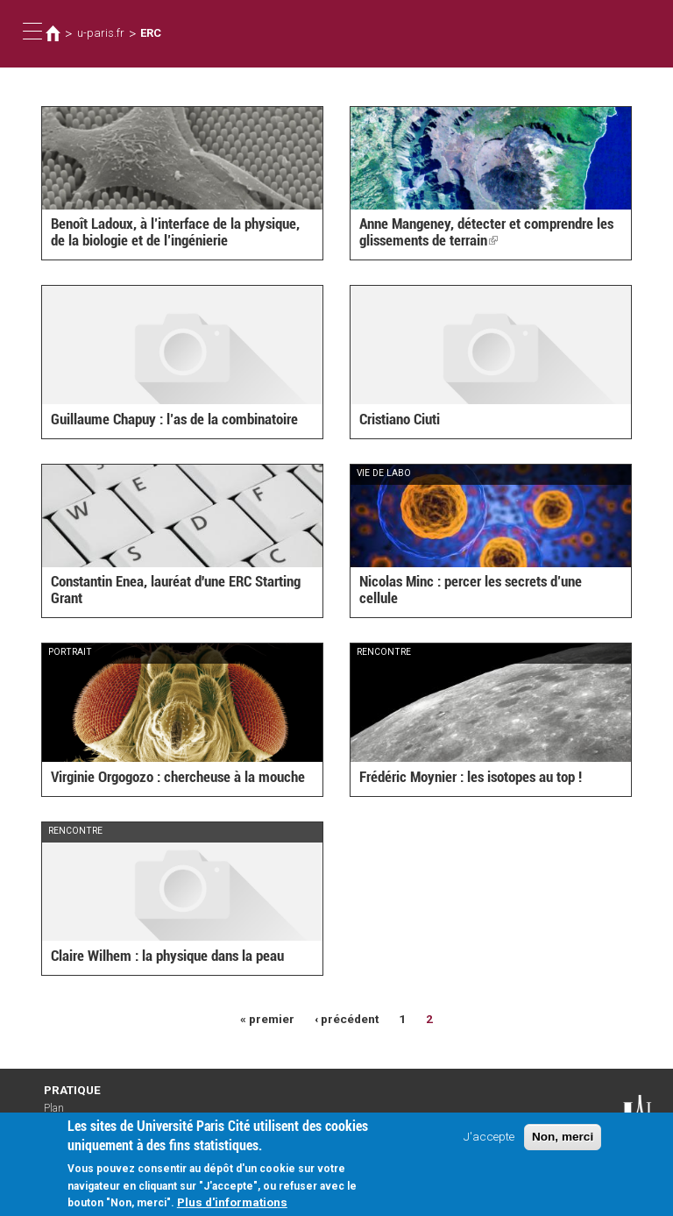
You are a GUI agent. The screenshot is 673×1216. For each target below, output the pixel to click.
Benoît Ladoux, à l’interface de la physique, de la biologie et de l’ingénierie (175, 232)
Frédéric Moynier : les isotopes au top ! (470, 777)
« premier (267, 1019)
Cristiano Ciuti (399, 419)
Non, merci (562, 1143)
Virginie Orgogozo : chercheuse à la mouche (178, 777)
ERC (150, 32)
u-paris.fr (100, 32)
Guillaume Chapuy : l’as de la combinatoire (174, 419)
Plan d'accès (61, 1114)
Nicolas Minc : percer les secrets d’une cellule (470, 589)
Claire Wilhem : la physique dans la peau (167, 955)
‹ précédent (347, 1019)
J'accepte (489, 1143)
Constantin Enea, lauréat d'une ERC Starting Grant (176, 589)
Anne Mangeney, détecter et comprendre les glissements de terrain (486, 232)
